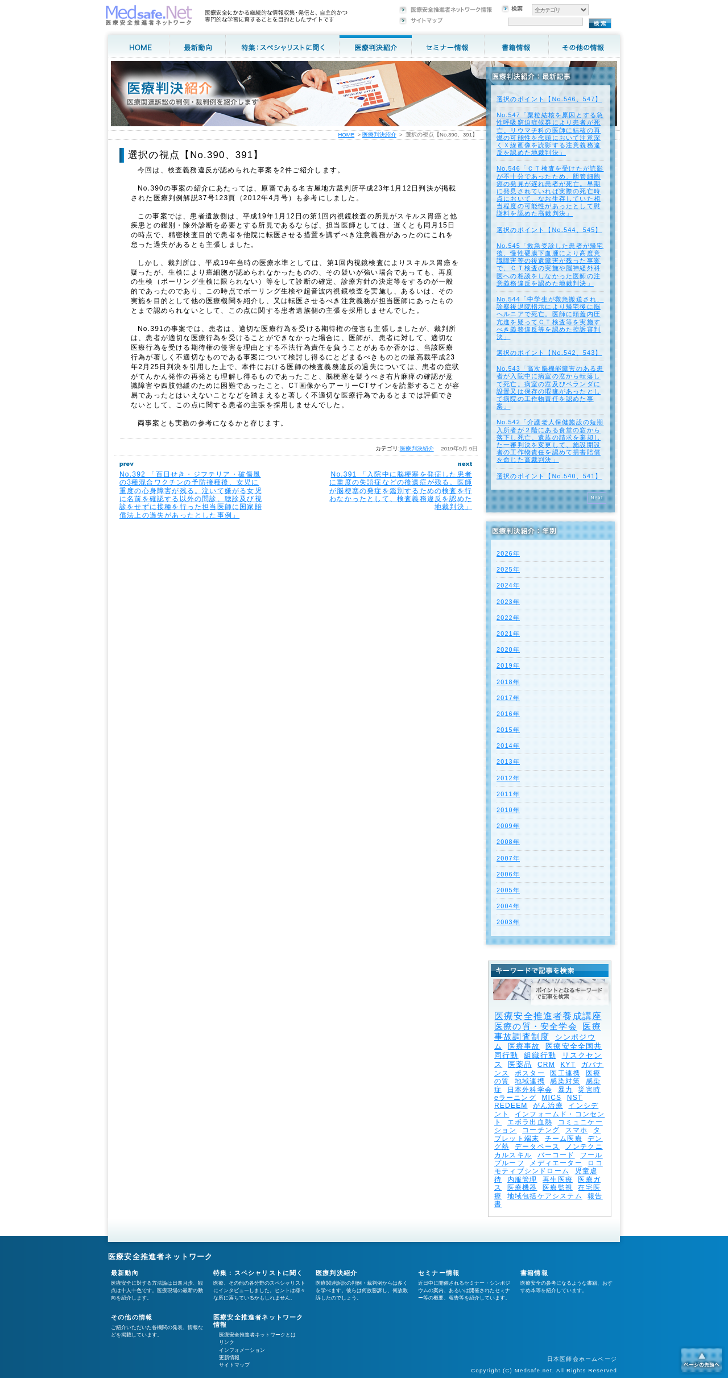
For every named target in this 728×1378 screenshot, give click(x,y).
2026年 (508, 553)
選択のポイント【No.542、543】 (549, 352)
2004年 (508, 906)
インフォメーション (242, 1350)
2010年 (508, 809)
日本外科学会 (529, 1090)
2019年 (508, 665)
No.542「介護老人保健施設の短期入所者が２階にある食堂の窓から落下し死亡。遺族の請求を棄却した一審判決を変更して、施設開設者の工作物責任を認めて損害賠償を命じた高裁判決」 (550, 441)
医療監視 (558, 1187)
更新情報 (229, 1357)
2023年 (508, 601)
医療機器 (522, 1187)
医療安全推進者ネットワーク (160, 1256)
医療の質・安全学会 (535, 1026)
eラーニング (515, 1098)
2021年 (508, 633)
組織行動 (540, 1055)
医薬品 (520, 1064)
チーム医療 (563, 1139)
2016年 (508, 713)
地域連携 (530, 1081)
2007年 (508, 858)
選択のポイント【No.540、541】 (549, 476)
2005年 (508, 890)
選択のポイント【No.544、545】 (549, 229)
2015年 (508, 729)
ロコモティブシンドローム (548, 1167)
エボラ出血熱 (529, 1122)
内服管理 (522, 1179)
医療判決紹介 (417, 448)
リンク (226, 1342)
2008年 (508, 841)
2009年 (508, 825)
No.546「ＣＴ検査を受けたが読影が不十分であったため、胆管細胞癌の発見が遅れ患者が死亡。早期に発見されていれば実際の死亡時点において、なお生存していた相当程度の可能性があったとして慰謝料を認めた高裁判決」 (550, 191)
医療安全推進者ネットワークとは (257, 1335)
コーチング (541, 1130)
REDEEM (511, 1106)
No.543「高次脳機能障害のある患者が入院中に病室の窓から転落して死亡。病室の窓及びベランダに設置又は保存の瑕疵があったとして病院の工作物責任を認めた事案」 (550, 387)
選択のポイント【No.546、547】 (549, 99)
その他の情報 (131, 1317)
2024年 (508, 585)
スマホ (576, 1130)
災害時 (589, 1090)
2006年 (508, 874)
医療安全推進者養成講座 (548, 1016)
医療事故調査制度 (547, 1031)
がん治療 (548, 1106)
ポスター (530, 1073)
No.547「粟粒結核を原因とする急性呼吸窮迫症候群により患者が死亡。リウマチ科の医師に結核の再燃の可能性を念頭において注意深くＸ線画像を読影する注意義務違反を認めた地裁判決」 (550, 133)
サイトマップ (234, 1365)
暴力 (565, 1090)
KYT (568, 1065)
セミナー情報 (439, 1272)
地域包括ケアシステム (544, 1196)
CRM (546, 1065)
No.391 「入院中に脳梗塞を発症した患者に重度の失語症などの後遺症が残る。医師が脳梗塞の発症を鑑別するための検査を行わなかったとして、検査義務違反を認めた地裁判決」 (400, 490)
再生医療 (558, 1179)
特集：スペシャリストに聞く (258, 1272)
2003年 (508, 921)
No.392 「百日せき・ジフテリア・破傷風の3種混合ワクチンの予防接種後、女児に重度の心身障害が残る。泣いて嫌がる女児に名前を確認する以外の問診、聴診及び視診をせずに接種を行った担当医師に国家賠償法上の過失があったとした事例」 (190, 494)
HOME (346, 134)
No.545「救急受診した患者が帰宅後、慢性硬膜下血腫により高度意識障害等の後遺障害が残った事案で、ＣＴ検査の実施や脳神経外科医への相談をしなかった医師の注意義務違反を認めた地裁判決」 (550, 264)
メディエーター (556, 1163)
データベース (537, 1147)
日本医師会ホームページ (582, 1359)
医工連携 (565, 1073)
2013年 (508, 761)
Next (596, 497)
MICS (551, 1098)
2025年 (508, 569)
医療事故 (524, 1046)
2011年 (508, 794)
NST (575, 1098)
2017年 (508, 697)
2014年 (508, 745)
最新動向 (125, 1272)
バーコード (556, 1155)
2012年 (508, 778)
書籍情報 (534, 1272)
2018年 (508, 681)
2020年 (508, 649)
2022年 (508, 617)
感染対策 (565, 1081)
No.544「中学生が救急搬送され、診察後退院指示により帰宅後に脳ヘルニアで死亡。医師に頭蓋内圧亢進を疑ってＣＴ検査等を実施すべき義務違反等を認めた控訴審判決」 (550, 318)
